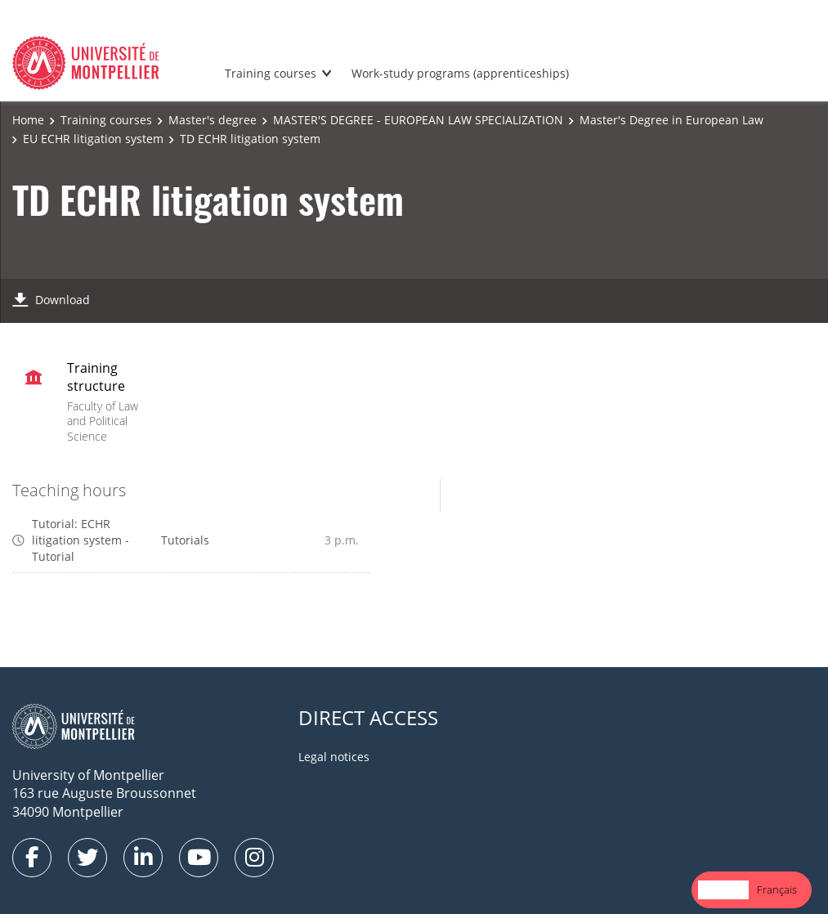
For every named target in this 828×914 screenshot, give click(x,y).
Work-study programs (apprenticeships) (460, 73)
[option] (777, 889)
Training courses (270, 73)
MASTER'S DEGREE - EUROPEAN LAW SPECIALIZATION (418, 120)
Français (777, 889)
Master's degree (212, 120)
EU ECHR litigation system (93, 138)
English (723, 889)
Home (28, 120)
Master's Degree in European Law (671, 120)
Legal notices (333, 756)
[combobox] (723, 889)
